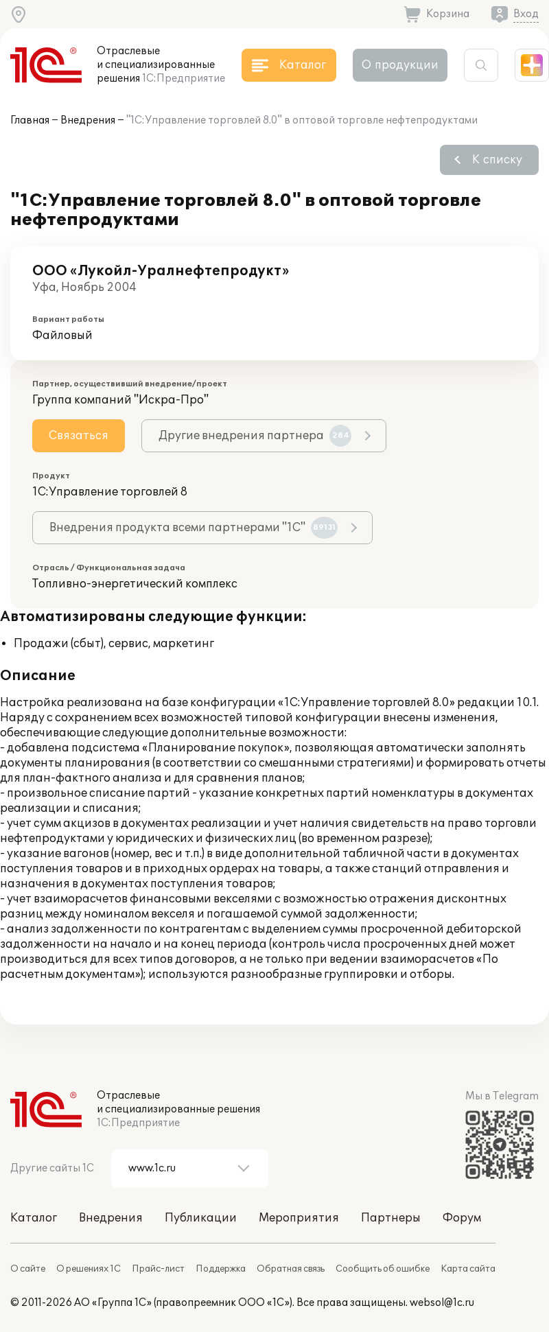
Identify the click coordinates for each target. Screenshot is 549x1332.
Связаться (78, 436)
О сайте (27, 1268)
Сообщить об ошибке (383, 1268)
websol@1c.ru (442, 1303)
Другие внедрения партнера (255, 436)
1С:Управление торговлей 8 (109, 492)
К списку (497, 160)
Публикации (201, 1218)
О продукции (400, 65)
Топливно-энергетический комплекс (134, 584)
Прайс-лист (158, 1268)
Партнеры (391, 1218)
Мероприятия (299, 1218)
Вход (526, 14)
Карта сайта (468, 1268)
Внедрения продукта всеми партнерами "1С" (193, 528)
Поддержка (221, 1268)
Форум (462, 1218)
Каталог (33, 1218)
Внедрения (87, 120)
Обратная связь (291, 1268)
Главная (29, 120)
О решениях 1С (88, 1268)
